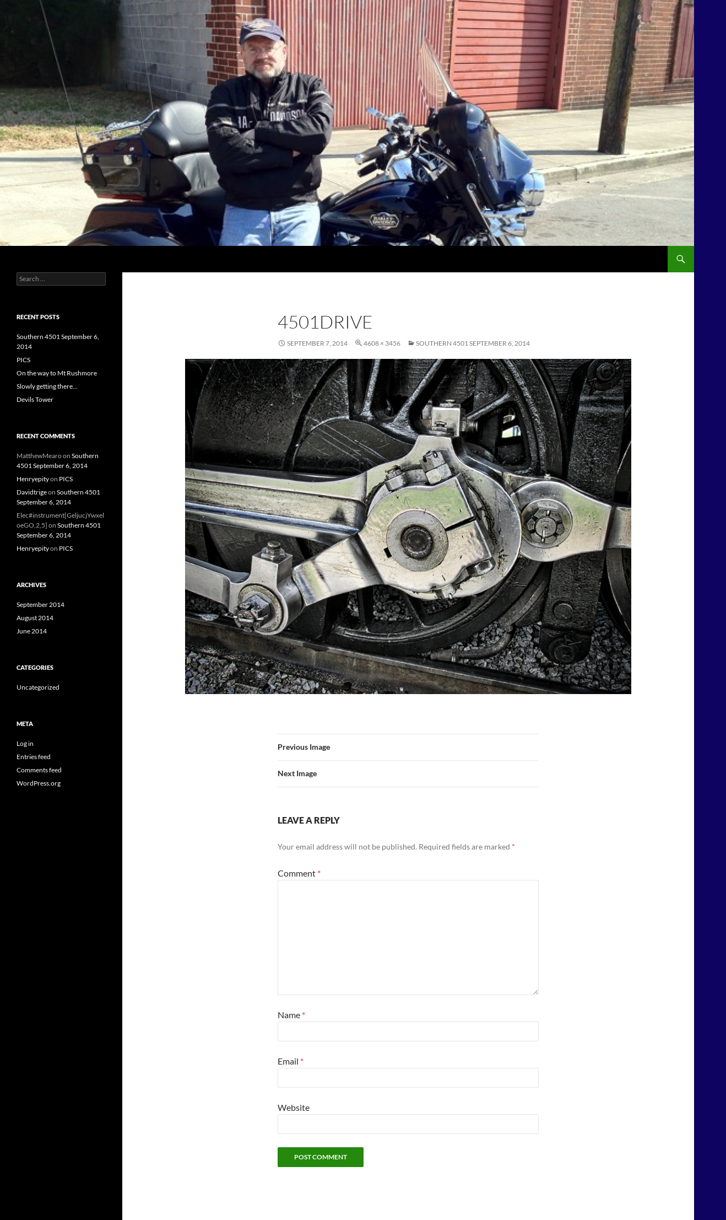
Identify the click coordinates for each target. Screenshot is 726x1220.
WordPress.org (39, 783)
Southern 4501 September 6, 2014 (473, 343)
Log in (25, 743)
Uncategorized (38, 687)
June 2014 (32, 631)
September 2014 (40, 604)
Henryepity (33, 479)
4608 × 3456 (382, 343)
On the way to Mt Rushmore (57, 373)
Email (291, 1061)
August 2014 (35, 618)
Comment (299, 873)
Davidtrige (32, 492)
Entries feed (34, 757)
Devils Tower (35, 399)
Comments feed (39, 770)
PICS (23, 360)
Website (294, 1107)
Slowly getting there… (47, 386)
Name (291, 1014)
